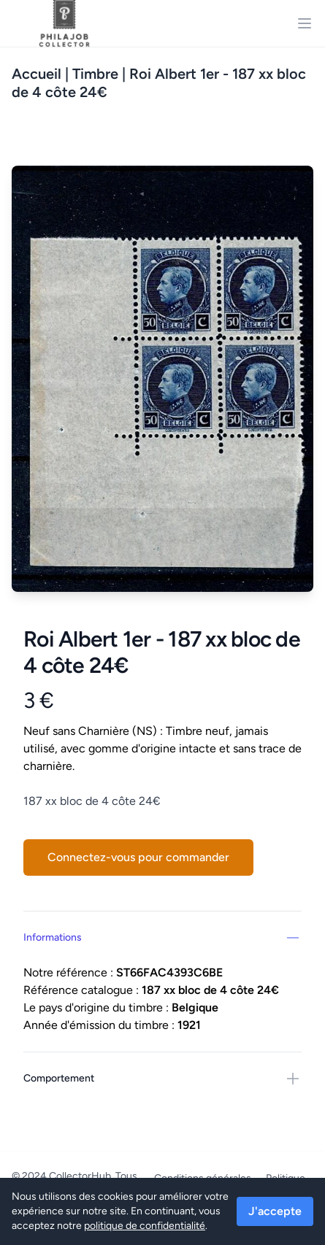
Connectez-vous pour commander (138, 857)
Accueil (36, 73)
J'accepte (275, 1211)
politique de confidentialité (144, 1225)
